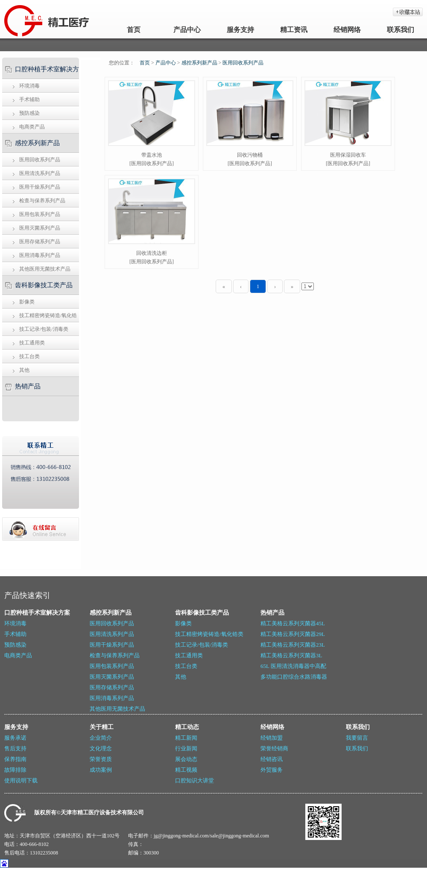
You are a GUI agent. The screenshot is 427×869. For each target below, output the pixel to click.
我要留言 (357, 738)
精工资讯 (293, 29)
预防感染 (29, 113)
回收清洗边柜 (151, 253)
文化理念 (101, 748)
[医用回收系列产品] (151, 163)
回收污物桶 (250, 155)
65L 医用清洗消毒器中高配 (293, 666)
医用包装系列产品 (39, 214)
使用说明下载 (21, 780)
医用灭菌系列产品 (39, 228)
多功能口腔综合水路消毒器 (293, 677)
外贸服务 (271, 770)
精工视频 (186, 770)
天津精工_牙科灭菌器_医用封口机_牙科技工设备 (22, 19)
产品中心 (187, 29)
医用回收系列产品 (39, 160)
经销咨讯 (271, 759)
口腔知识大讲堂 (194, 780)
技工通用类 (32, 343)
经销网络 (347, 29)
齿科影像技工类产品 (44, 285)
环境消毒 (29, 86)
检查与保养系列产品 (42, 201)
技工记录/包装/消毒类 (43, 329)
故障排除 (15, 770)
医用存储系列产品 (39, 242)
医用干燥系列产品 (39, 187)
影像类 (27, 302)
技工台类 (29, 356)
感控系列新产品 (37, 143)
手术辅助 (29, 99)
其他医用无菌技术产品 (44, 269)
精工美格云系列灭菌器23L (292, 645)
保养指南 (15, 759)
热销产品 (28, 386)
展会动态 (186, 759)
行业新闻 (186, 748)
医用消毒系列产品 (39, 255)
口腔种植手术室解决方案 (39, 72)
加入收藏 (408, 12)
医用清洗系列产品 (39, 173)
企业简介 (101, 738)
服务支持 (240, 29)
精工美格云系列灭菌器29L (292, 634)
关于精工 (102, 727)
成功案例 (101, 770)
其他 (24, 370)
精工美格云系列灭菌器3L (291, 655)
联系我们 (400, 29)
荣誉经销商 (274, 748)
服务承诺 (15, 738)
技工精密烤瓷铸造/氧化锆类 (38, 317)
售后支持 (15, 748)
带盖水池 (151, 155)
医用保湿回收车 (348, 155)
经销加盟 (271, 738)
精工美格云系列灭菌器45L (292, 623)
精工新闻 (186, 738)
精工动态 (187, 727)
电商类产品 (32, 127)
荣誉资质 (101, 759)
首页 (133, 29)
